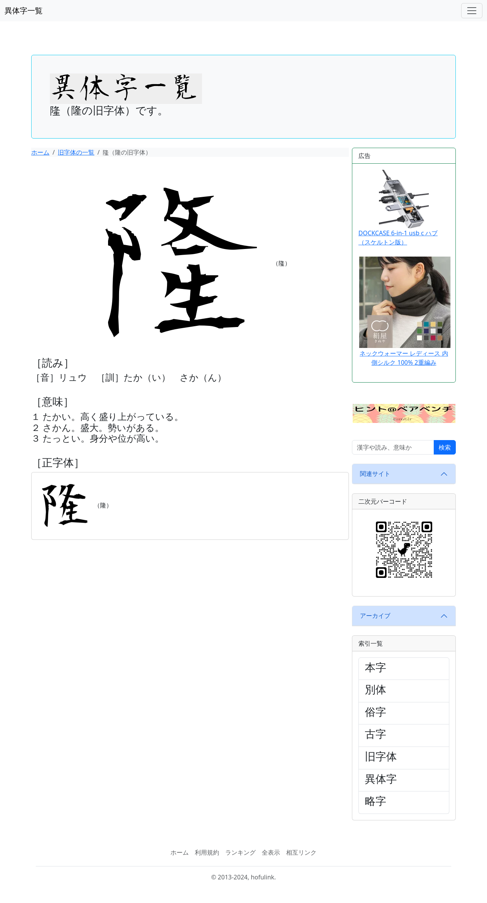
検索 (445, 447)
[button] (404, 412)
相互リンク (301, 852)
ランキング (240, 852)
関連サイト (375, 473)
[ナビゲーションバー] (471, 10)
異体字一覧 (24, 10)
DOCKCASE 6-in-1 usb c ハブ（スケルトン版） (398, 208)
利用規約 (207, 852)
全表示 (271, 852)
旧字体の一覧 (76, 152)
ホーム (40, 152)
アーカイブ (375, 615)
